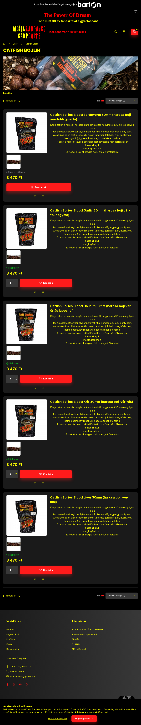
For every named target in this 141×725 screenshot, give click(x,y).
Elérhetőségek (79, 649)
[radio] (98, 101)
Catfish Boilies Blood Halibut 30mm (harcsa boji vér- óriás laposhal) (91, 308)
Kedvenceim (12, 649)
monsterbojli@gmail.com (22, 676)
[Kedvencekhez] (35, 196)
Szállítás (76, 644)
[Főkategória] (4, 43)
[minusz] (16, 285)
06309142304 (78, 32)
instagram (14, 684)
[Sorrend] (122, 101)
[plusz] (16, 281)
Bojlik (15, 44)
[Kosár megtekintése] (134, 32)
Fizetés (75, 639)
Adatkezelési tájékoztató (84, 634)
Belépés (10, 629)
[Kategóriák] (6, 32)
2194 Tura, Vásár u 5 (20, 666)
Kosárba (48, 283)
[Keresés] (116, 32)
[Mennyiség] (10, 283)
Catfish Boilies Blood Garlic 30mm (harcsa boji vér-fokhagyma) (90, 212)
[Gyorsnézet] (43, 196)
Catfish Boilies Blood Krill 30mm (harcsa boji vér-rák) (91, 402)
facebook (7, 684)
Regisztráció (12, 634)
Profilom (10, 639)
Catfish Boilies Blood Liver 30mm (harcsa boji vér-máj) (89, 499)
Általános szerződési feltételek (87, 629)
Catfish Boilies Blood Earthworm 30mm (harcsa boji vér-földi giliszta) (90, 117)
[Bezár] (136, 12)
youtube (20, 684)
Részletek (40, 187)
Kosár (9, 644)
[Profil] (124, 32)
